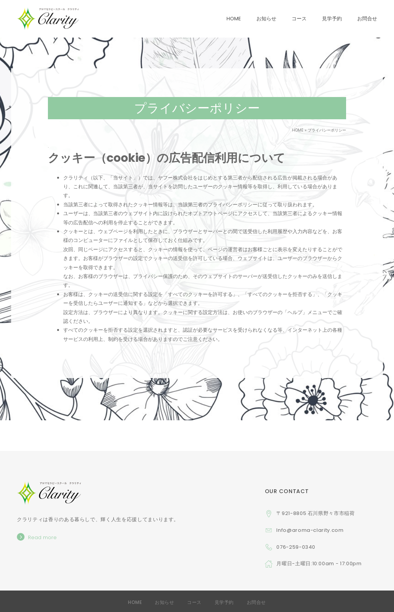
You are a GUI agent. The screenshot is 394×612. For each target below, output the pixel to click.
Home (135, 602)
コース (194, 602)
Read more (42, 537)
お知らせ (164, 602)
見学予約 (224, 602)
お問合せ (256, 602)
